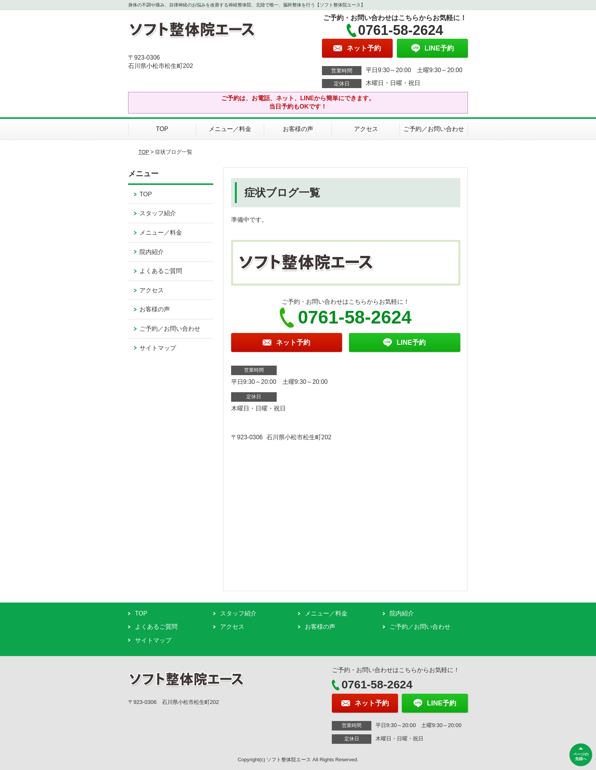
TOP (162, 129)
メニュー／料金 (230, 129)
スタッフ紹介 (157, 213)
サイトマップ (157, 348)
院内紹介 (151, 252)
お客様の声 (298, 129)
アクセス (366, 129)
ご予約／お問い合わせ (433, 129)
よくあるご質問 (160, 271)
